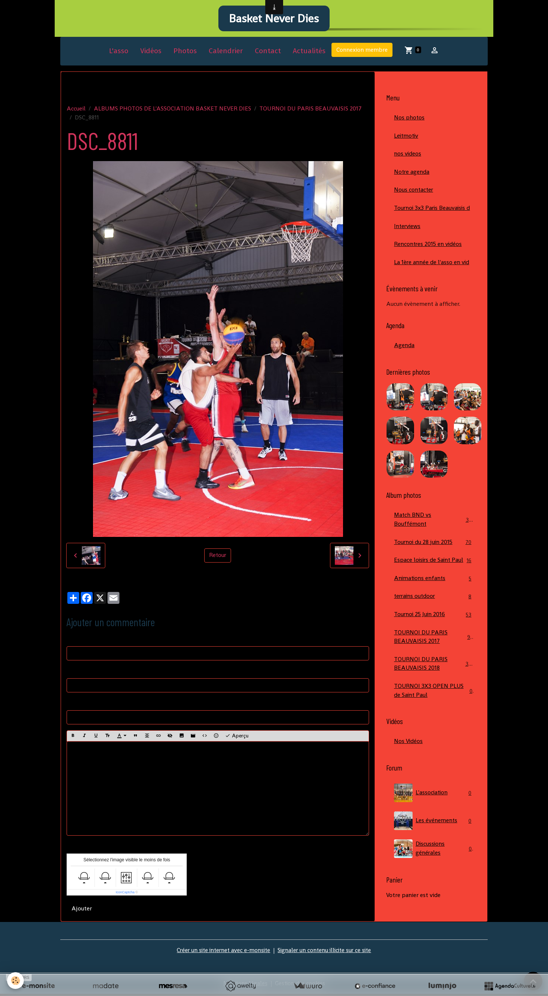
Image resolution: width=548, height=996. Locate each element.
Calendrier (226, 53)
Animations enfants (434, 591)
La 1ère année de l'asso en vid (432, 266)
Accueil (76, 111)
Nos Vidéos (408, 756)
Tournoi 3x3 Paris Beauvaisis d (433, 211)
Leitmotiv (407, 138)
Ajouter (81, 911)
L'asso (118, 53)
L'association (434, 807)
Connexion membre (362, 52)
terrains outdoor (434, 610)
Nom (73, 641)
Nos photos (409, 120)
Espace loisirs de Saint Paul (434, 569)
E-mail (75, 673)
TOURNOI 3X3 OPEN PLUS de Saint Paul (434, 705)
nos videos (408, 156)
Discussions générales (434, 863)
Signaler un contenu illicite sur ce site (326, 952)
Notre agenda (412, 175)
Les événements (434, 835)
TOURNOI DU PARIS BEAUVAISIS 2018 (434, 678)
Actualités (309, 53)
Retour (218, 557)
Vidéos (150, 53)
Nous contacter (414, 193)
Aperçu (237, 738)
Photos (185, 53)
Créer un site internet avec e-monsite (221, 952)
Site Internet (83, 705)
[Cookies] (15, 980)
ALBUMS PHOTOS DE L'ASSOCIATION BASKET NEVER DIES (172, 111)
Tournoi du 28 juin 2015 (434, 546)
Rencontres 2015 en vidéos (428, 248)
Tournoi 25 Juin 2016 (434, 628)
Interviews (408, 229)
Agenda (404, 349)
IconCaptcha (125, 894)
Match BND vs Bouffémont (434, 523)
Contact (268, 53)
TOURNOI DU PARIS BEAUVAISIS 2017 (310, 111)
